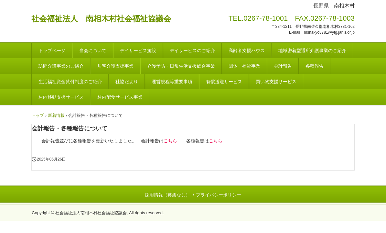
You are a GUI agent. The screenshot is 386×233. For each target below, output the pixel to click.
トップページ (52, 50)
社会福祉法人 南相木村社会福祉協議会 (101, 18)
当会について (92, 50)
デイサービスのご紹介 (192, 50)
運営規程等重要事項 (172, 81)
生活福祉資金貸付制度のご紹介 (70, 81)
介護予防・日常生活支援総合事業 (181, 66)
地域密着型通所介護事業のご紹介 (312, 50)
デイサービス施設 (138, 50)
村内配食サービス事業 (120, 97)
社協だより (126, 81)
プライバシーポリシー (218, 195)
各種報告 (315, 66)
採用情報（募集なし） (167, 195)
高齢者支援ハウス (247, 50)
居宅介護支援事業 (115, 66)
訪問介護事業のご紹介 (61, 66)
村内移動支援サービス (61, 97)
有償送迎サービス (224, 81)
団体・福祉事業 (244, 66)
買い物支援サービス (276, 81)
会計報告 (283, 66)
